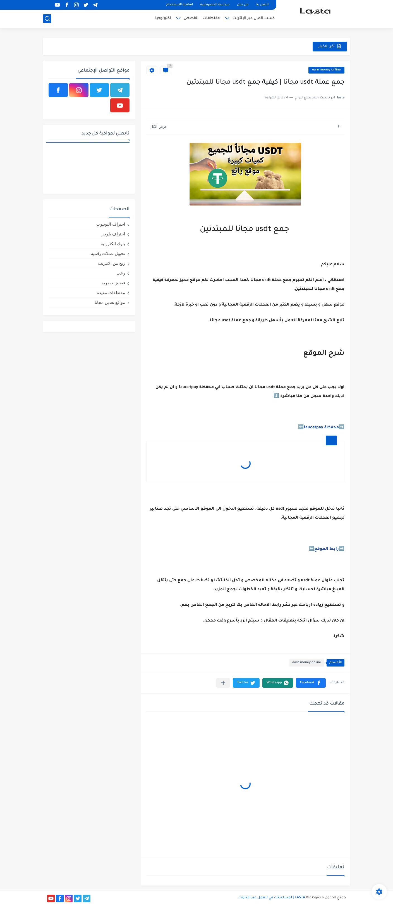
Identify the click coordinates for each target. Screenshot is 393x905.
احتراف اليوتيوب (110, 224)
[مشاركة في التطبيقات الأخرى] (223, 683)
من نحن (242, 5)
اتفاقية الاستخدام (179, 5)
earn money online (326, 70)
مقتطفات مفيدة (111, 292)
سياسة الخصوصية (215, 5)
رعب (120, 273)
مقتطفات (211, 18)
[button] (311, 683)
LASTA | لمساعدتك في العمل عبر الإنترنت (271, 898)
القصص (191, 18)
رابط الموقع (326, 549)
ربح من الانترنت (111, 263)
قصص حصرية (113, 282)
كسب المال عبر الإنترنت (254, 18)
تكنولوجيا (163, 18)
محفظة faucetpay (321, 428)
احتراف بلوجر (113, 233)
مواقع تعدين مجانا (110, 302)
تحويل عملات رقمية (108, 253)
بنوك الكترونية (113, 243)
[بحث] (47, 18)
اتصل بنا (262, 5)
